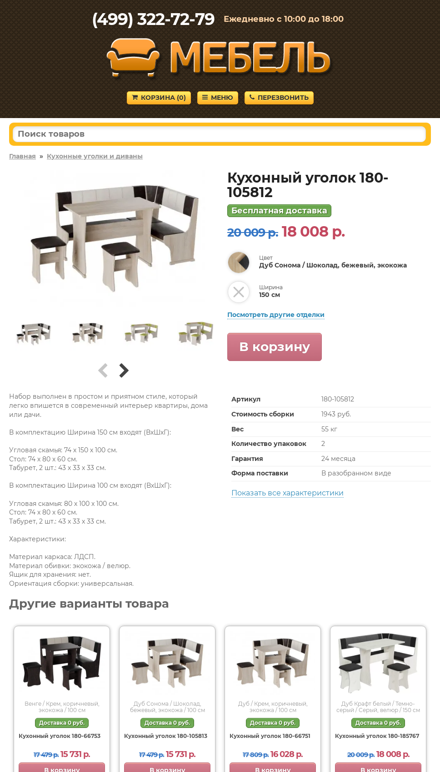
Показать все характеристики (287, 493)
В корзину (274, 346)
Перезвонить (279, 98)
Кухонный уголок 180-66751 (270, 735)
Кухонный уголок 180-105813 (165, 735)
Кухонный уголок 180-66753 (59, 735)
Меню (217, 98)
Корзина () (159, 98)
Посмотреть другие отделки (276, 315)
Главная (22, 156)
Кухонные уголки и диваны (95, 156)
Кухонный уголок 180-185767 (377, 735)
